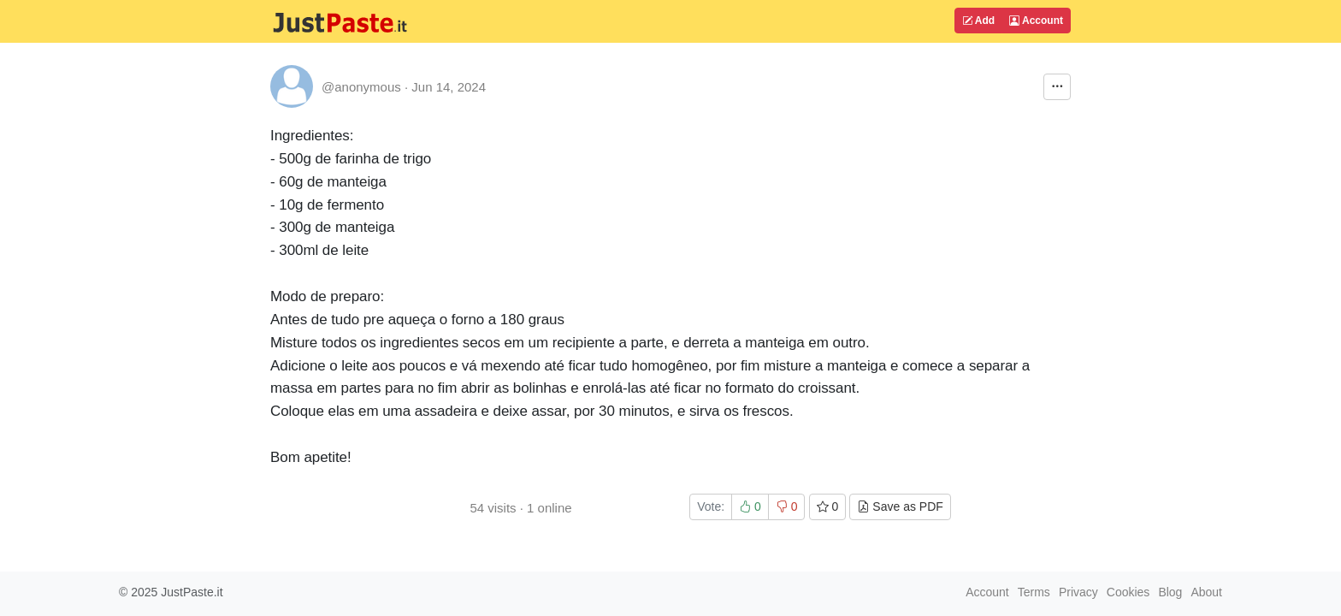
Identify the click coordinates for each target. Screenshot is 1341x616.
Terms (1034, 592)
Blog (1170, 592)
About (1206, 592)
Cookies (1128, 592)
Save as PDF (899, 506)
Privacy (1078, 592)
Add (978, 20)
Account (1036, 20)
